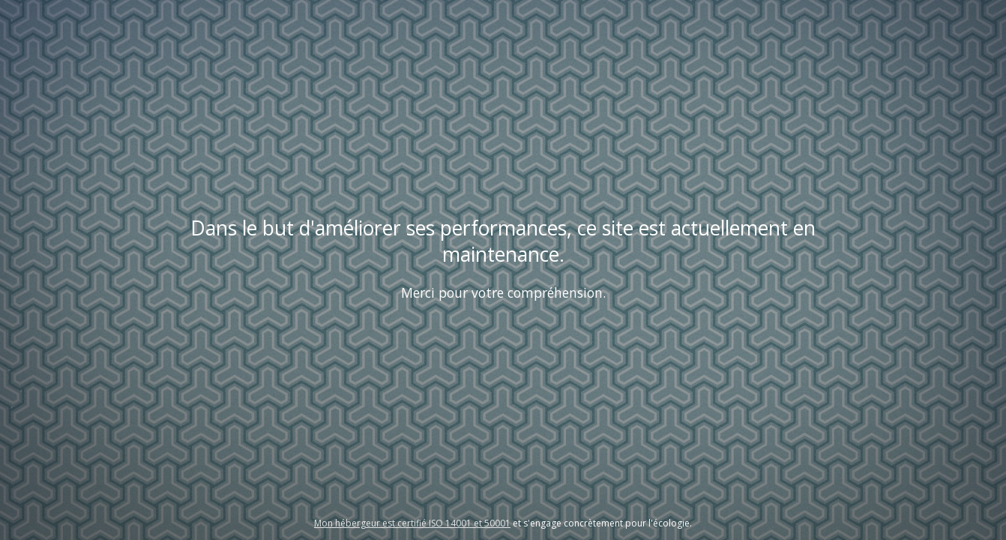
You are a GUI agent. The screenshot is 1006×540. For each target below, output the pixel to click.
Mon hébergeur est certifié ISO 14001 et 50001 (412, 523)
